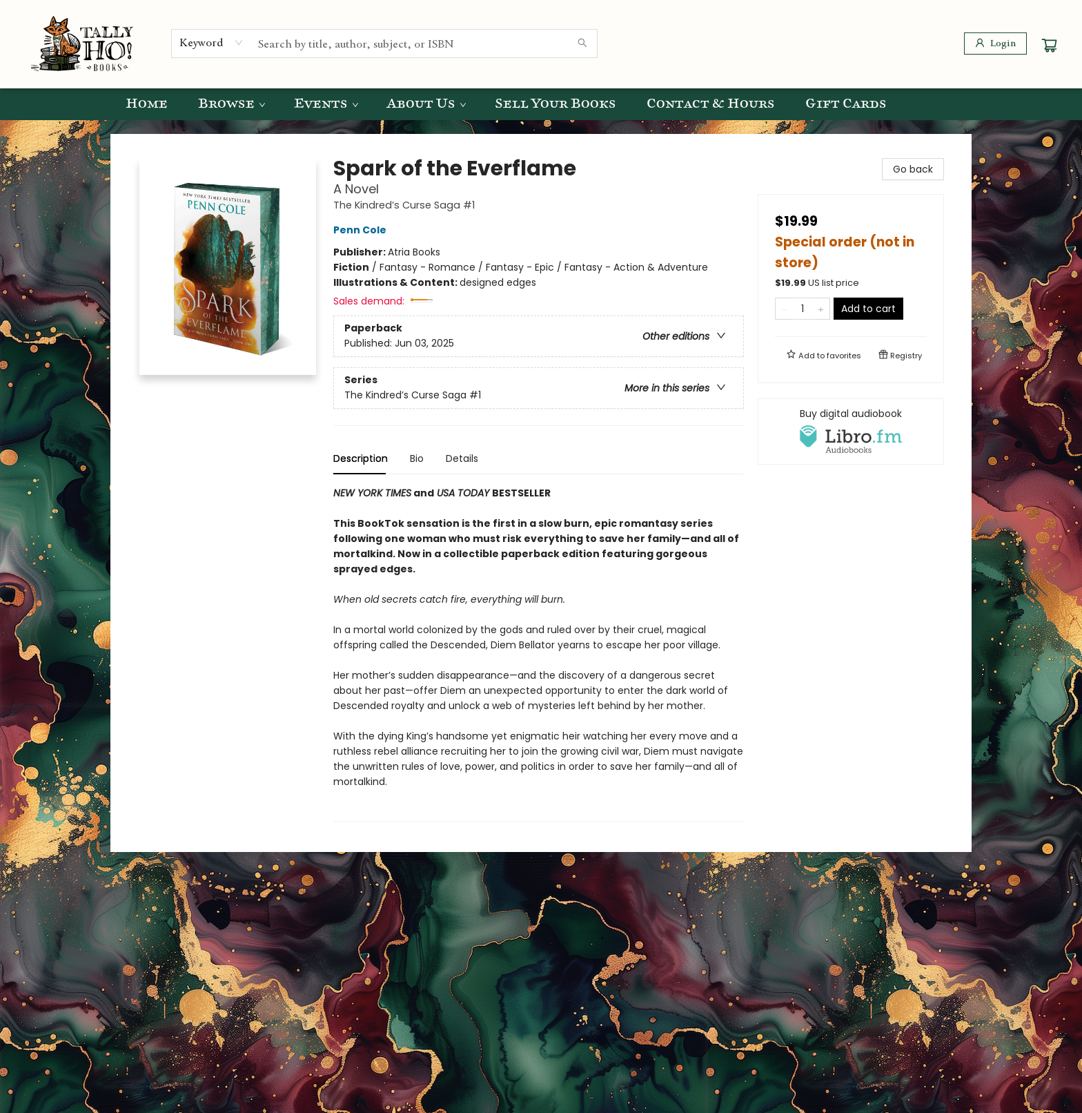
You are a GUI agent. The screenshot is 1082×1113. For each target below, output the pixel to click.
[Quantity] (802, 309)
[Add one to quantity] (820, 308)
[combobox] (211, 43)
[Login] (995, 43)
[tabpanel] (538, 653)
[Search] (582, 43)
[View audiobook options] (850, 431)
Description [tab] (360, 458)
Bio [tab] (417, 458)
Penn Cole (362, 230)
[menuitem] (146, 104)
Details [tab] (462, 458)
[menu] (541, 104)
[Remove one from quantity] (784, 308)
